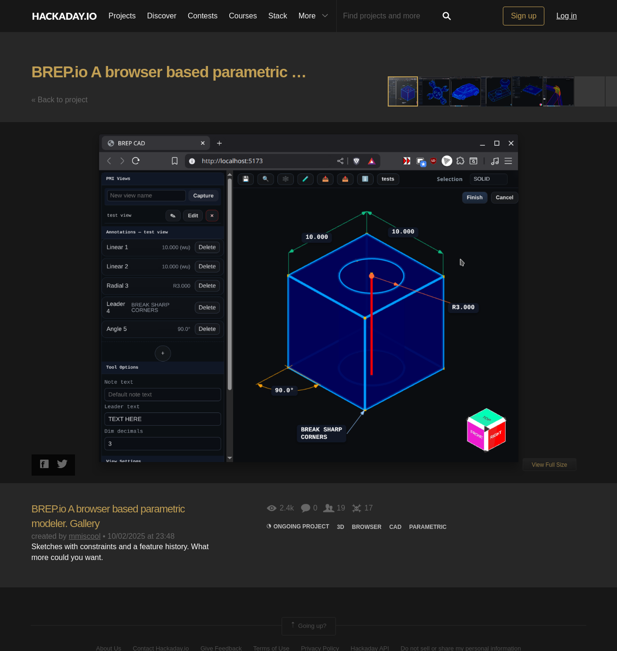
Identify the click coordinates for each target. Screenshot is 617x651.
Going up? (308, 626)
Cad (395, 527)
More (316, 16)
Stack (277, 16)
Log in (566, 16)
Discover (161, 16)
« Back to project (60, 100)
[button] (434, 91)
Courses (243, 16)
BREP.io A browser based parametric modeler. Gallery (218, 72)
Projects (122, 16)
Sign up (523, 16)
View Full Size (549, 464)
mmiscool (85, 536)
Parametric (428, 527)
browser (367, 527)
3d (340, 527)
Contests (202, 16)
